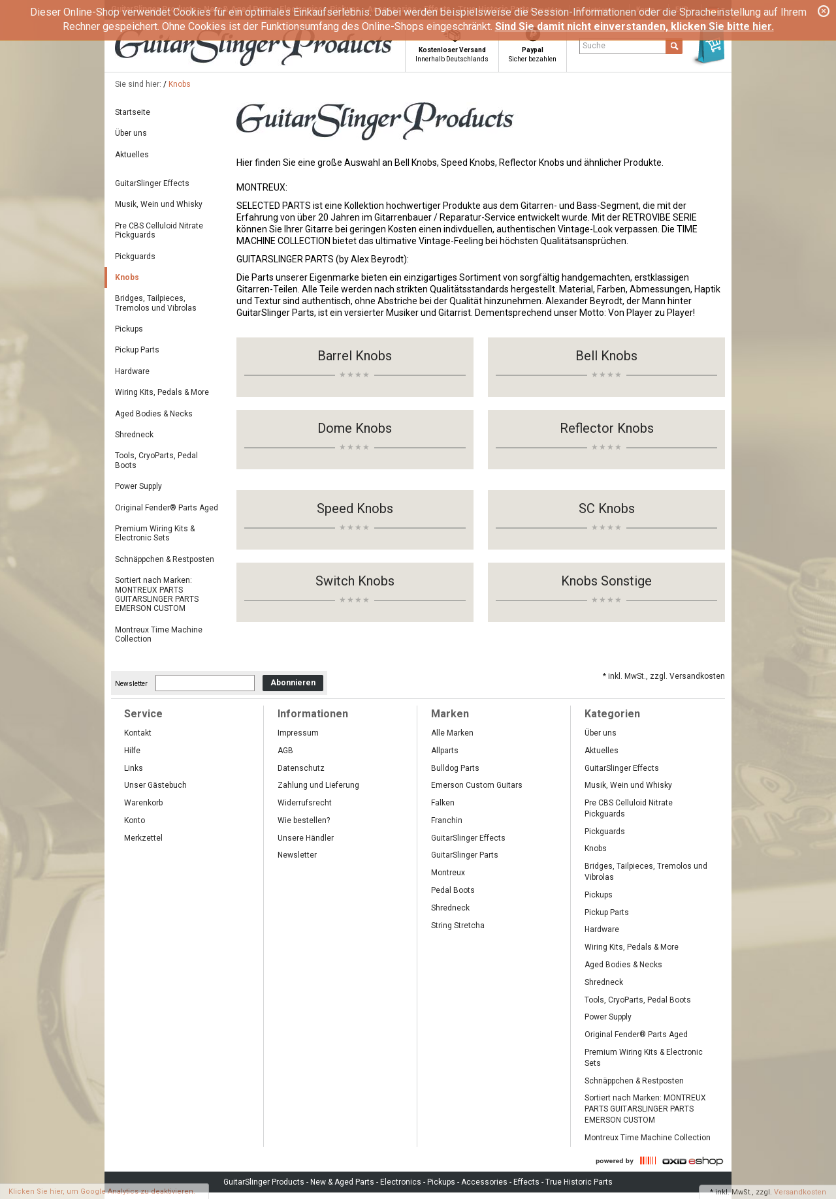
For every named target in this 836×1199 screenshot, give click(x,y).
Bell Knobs (606, 356)
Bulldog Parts (455, 768)
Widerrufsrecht (305, 802)
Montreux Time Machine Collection (158, 634)
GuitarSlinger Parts (464, 855)
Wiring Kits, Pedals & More (162, 392)
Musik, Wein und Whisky (158, 204)
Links (133, 768)
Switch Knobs (354, 581)
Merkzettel (143, 838)
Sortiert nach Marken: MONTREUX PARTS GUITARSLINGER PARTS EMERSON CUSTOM (157, 594)
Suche (594, 45)
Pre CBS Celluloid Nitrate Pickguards (159, 230)
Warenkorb (143, 802)
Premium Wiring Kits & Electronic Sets (155, 533)
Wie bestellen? (304, 820)
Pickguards (135, 256)
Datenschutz (301, 768)
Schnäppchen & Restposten (164, 559)
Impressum (298, 733)
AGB (285, 750)
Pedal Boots (453, 890)
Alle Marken (452, 733)
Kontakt (138, 733)
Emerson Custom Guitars (476, 785)
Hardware (132, 371)
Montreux (448, 872)
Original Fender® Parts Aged (166, 507)
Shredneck (134, 434)
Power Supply (138, 486)
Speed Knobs (355, 508)
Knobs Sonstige (606, 581)
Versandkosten (800, 1192)
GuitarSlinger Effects (152, 183)
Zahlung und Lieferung (318, 785)
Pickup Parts (137, 349)
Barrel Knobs (354, 356)
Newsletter (131, 683)
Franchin (446, 820)
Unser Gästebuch (155, 785)
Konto (134, 820)
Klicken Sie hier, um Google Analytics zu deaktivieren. (101, 1191)
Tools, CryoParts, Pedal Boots (156, 460)
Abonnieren (292, 682)
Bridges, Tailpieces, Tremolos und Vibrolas (156, 303)
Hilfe (132, 750)
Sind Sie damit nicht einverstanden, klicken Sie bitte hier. (634, 26)
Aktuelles (132, 154)
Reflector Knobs (607, 428)
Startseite (132, 112)
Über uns (131, 133)
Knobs (180, 84)
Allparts (444, 750)
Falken (443, 802)
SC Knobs (607, 508)
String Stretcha (458, 925)
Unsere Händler (306, 838)
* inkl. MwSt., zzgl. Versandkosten (664, 676)
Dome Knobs (354, 428)
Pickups (129, 329)
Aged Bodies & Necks (154, 413)
